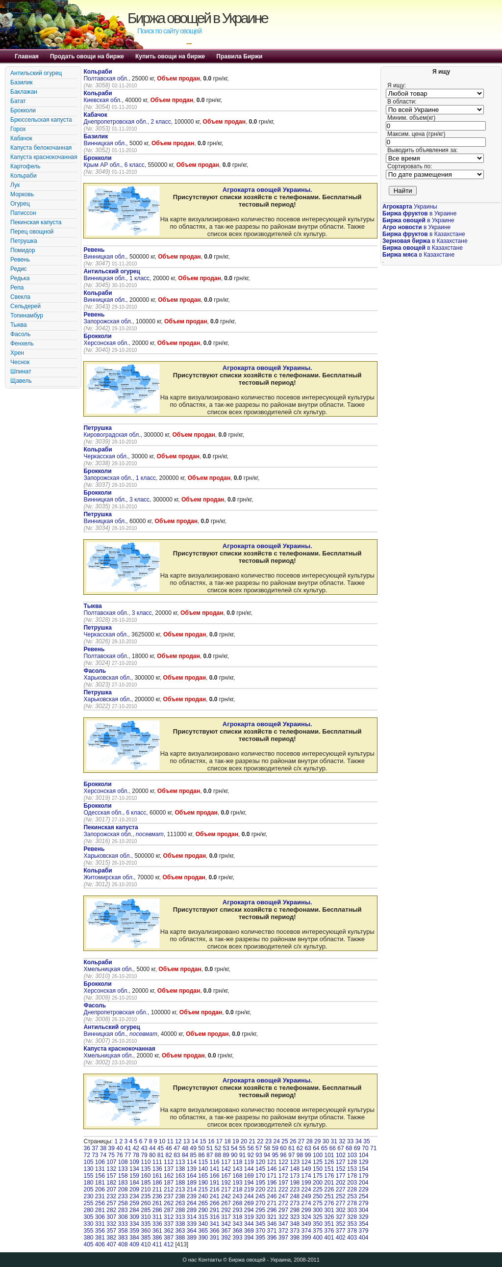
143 (237, 1168)
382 (111, 1237)
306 (100, 1217)
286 (157, 1210)
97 (291, 1155)
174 (306, 1175)
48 (185, 1148)
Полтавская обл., (107, 75)
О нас (189, 1260)
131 (100, 1168)
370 (260, 1230)
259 (134, 1203)
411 (157, 1244)
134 (134, 1168)
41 (128, 1148)
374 (306, 1230)
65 (324, 1148)
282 (111, 1210)
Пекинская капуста (35, 222)
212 (169, 1189)
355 (88, 1230)
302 (341, 1210)
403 (352, 1237)
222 (283, 1189)
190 (203, 1182)
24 (277, 1141)
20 (244, 1141)
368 (237, 1230)
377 (341, 1230)
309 (134, 1217)
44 (152, 1148)
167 (226, 1175)
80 (152, 1155)
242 (226, 1196)
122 (283, 1162)
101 (329, 1155)
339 (192, 1223)
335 (146, 1223)
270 (260, 1203)
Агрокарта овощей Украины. (267, 189)
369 (249, 1230)
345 (260, 1223)
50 (201, 1148)
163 (180, 1175)
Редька (19, 278)
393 (237, 1237)
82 (168, 1155)
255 (88, 1203)
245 (260, 1196)
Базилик (21, 82)
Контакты (210, 1260)
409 (134, 1244)
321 (271, 1217)
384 (134, 1237)
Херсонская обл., (107, 339)
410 (146, 1244)
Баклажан (23, 91)
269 (249, 1203)
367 (226, 1230)
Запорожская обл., (109, 318)
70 (365, 1148)
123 (295, 1162)
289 (192, 1210)
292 (226, 1210)
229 (363, 1189)
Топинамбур (26, 315)
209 (134, 1189)
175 (318, 1175)
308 (123, 1217)
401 (329, 1237)
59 (275, 1148)
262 (169, 1203)
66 (332, 1148)
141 (215, 1168)
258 (123, 1203)
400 (318, 1237)
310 (146, 1217)
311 (157, 1217)
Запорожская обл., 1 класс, (121, 474)
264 (192, 1203)
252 (341, 1196)
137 (169, 1168)
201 (329, 1182)
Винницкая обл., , (121, 1030)
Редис (18, 268)
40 (119, 1148)
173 (295, 1175)
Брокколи (23, 110)
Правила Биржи (239, 56)
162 (169, 1175)
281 (100, 1210)
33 (350, 1141)
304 (363, 1210)
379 (363, 1230)
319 (249, 1217)
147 (283, 1168)
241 (215, 1196)
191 (215, 1182)
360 (146, 1230)
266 (215, 1203)
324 (306, 1217)
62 (300, 1148)
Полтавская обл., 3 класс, (119, 609)
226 (329, 1189)
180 (88, 1182)
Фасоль (20, 334)
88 (218, 1155)
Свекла (20, 296)
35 (366, 1141)
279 (363, 1203)
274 (306, 1203)
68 (349, 1148)
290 (203, 1210)
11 (170, 1141)
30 (326, 1141)
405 (88, 1244)
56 (251, 1148)
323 (295, 1217)
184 (134, 1182)
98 (300, 1155)
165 (203, 1175)
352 (341, 1223)
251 (329, 1196)
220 (260, 1189)
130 (88, 1168)
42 (136, 1148)
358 (123, 1230)
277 (341, 1203)
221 (271, 1189)
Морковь (22, 194)
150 (318, 1168)
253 (352, 1196)
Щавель (21, 380)
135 (146, 1168)
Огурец (20, 203)
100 (318, 1155)
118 (237, 1162)
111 (157, 1162)
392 (226, 1237)
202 (341, 1182)
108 (123, 1162)
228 (352, 1189)
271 (271, 1203)
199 (306, 1182)
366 (215, 1230)
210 (146, 1189)
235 (146, 1196)
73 (95, 1155)
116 (215, 1162)
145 (260, 1168)
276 (329, 1203)
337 (169, 1223)
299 (306, 1210)
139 (192, 1168)
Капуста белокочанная (41, 147)
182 (111, 1182)
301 (329, 1210)
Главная (27, 56)
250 (318, 1196)
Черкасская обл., (107, 453)
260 (146, 1203)
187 (169, 1182)
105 (88, 1162)
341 (215, 1223)
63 (307, 1148)
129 (363, 1162)
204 (363, 1182)
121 (271, 1162)
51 (209, 1148)
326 (329, 1217)
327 (341, 1217)
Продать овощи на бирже (87, 56)
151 (329, 1168)
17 (219, 1141)
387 (169, 1237)
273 (295, 1203)
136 (157, 1168)
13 (186, 1141)
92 (251, 1155)
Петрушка (23, 241)
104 (364, 1155)
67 (340, 1148)
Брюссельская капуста (41, 119)
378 (352, 1230)
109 (134, 1162)
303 (352, 1210)
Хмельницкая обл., (109, 966)
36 (86, 1148)
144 (249, 1168)
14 (195, 1141)
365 (203, 1230)
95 (275, 1155)
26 (293, 1141)
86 (201, 1155)
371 (271, 1230)
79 (144, 1155)
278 (352, 1203)
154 (363, 1168)
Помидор (22, 250)
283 (123, 1210)
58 (267, 1148)
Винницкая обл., (106, 140)
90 (234, 1155)
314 (192, 1217)
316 (215, 1217)
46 (168, 1148)
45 (160, 1148)
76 (119, 1155)
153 (352, 1168)
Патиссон (23, 213)
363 (180, 1230)
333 (123, 1223)
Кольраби (23, 175)
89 (226, 1155)
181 (100, 1182)
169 (249, 1175)
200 (318, 1182)
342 (226, 1223)
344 (249, 1223)
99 (307, 1155)
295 (260, 1210)
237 (169, 1196)
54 (234, 1148)
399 (306, 1237)
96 (283, 1155)
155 (88, 1175)
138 (180, 1168)
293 (237, 1210)
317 (226, 1217)
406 (100, 1244)
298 (295, 1210)
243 (237, 1196)
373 (295, 1230)
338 (180, 1223)
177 (341, 1175)
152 (341, 1168)
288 (180, 1210)
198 (295, 1182)
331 (100, 1223)
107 (111, 1162)
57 (258, 1148)
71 (373, 1148)
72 (86, 1155)
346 (271, 1223)
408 (123, 1244)
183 (123, 1182)
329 (363, 1217)
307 (111, 1217)
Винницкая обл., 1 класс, (117, 275)
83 (177, 1155)
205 (88, 1189)
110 (146, 1162)
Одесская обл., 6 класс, (116, 809)
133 (123, 1168)
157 (111, 1175)
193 (237, 1182)
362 (169, 1230)
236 (157, 1196)
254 (363, 1196)
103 (352, 1155)
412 (169, 1244)
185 (146, 1182)
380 (88, 1237)
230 (88, 1196)
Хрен (17, 352)
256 (100, 1203)
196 (271, 1182)
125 (318, 1162)
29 (317, 1141)
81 (160, 1155)
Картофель (25, 166)
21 (252, 1141)
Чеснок (19, 362)
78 (136, 1155)
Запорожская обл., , (124, 831)
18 (227, 1141)
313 (180, 1217)
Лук (15, 185)
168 (237, 1175)
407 (111, 1244)
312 (169, 1217)
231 (100, 1196)
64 (316, 1148)
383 (123, 1237)
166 (215, 1175)
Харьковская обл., (108, 674)
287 (169, 1210)
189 (192, 1182)
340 (203, 1223)
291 (215, 1210)
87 (209, 1155)
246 (271, 1196)
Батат (18, 101)
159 (134, 1175)
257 (111, 1203)
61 (291, 1148)
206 (100, 1189)
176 (329, 1175)
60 (283, 1148)
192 (226, 1182)
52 (218, 1148)
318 (237, 1217)
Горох (18, 129)
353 (352, 1223)
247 (283, 1196)
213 (180, 1189)
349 (306, 1223)
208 (123, 1189)
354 (363, 1223)
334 (134, 1223)
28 (309, 1141)
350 (318, 1223)
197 (283, 1182)
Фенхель (22, 343)
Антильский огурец (36, 73)
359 (134, 1230)
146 (271, 1168)
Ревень (20, 259)
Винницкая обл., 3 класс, (117, 496)
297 (283, 1210)
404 (363, 1237)
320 (260, 1217)
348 (295, 1223)
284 (134, 1210)
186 (157, 1182)
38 (103, 1148)
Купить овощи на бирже (170, 56)
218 (237, 1189)
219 (249, 1189)
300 (318, 1210)
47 (177, 1148)
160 (146, 1175)
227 (341, 1189)
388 (180, 1237)
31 (334, 1141)
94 (267, 1155)
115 (203, 1162)
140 (203, 1168)
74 (103, 1155)
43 (144, 1148)
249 (306, 1196)
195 (260, 1182)
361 (157, 1230)
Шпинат (20, 371)
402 (341, 1237)
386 (157, 1237)
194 (249, 1182)
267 (226, 1203)
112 (169, 1162)
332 (111, 1223)
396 (271, 1237)
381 (100, 1237)
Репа (17, 287)
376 (329, 1230)
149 (306, 1168)
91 (242, 1155)
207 (111, 1189)
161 (157, 1175)
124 (306, 1162)
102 (341, 1155)
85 (193, 1155)
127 (341, 1162)
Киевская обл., (104, 97)
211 (157, 1189)
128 (352, 1162)
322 (283, 1217)
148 (295, 1168)
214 (192, 1189)
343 (237, 1223)
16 (211, 1141)
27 (301, 1141)
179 (363, 1175)
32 (342, 1141)
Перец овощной (31, 231)
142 (226, 1168)
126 (329, 1162)
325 (318, 1217)
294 (249, 1210)
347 (283, 1223)
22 (260, 1141)
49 (193, 1148)
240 (203, 1196)
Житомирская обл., (110, 874)
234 (134, 1196)
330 (88, 1223)
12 (178, 1141)
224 (306, 1189)
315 (203, 1217)
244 (249, 1196)
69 (357, 1148)
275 (318, 1203)
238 (180, 1196)
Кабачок (21, 138)
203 (352, 1182)
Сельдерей (25, 306)
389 (192, 1237)
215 (203, 1189)
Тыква (18, 324)
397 (283, 1237)
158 (123, 1175)
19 (235, 1141)
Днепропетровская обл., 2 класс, (128, 118)
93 (258, 1155)
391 (215, 1237)
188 (180, 1182)
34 (358, 1141)
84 (185, 1155)
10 (162, 1141)
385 (146, 1237)
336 (157, 1223)
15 (203, 1141)
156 (100, 1175)
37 (95, 1148)
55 (242, 1148)
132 (111, 1168)
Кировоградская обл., (113, 431)
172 (283, 1175)
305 (88, 1217)
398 (295, 1237)
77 (128, 1155)
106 (100, 1162)
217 (226, 1189)
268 (237, 1203)
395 (260, 1237)
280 (88, 1210)
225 (318, 1189)
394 (249, 1237)
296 (271, 1210)
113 (180, 1162)
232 (111, 1196)
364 (192, 1230)
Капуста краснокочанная (43, 157)
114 (192, 1162)
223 (295, 1189)
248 (295, 1196)
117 (226, 1162)
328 (352, 1217)
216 (215, 1189)
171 (271, 1175)
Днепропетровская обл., (117, 1009)
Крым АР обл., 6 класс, (115, 161)
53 (226, 1148)
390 (203, 1237)
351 (329, 1223)
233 (123, 1196)
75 (111, 1155)
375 (318, 1230)
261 (157, 1203)
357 (111, 1230)
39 (111, 1148)
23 (268, 1141)
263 (180, 1203)
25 (284, 1141)
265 (203, 1203)
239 (192, 1196)
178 (352, 1175)
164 (192, 1175)
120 (260, 1162)
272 (283, 1203)
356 (100, 1230)
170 (260, 1175)
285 (146, 1210)
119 (249, 1162)
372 (283, 1230)
